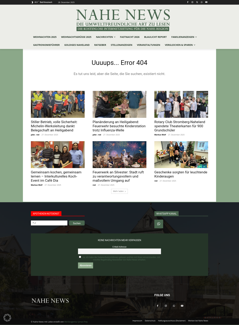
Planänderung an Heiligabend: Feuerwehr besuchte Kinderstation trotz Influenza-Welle (119, 126)
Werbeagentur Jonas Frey (76, 322)
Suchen (77, 223)
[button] (7, 317)
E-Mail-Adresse (119, 247)
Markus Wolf (160, 134)
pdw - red (35, 134)
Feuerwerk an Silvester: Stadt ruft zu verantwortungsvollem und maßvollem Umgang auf (118, 176)
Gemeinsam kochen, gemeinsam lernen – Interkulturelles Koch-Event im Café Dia (56, 176)
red (94, 185)
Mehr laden (119, 191)
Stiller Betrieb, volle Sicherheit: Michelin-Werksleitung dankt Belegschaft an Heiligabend (54, 126)
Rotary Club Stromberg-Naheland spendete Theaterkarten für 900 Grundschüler (179, 126)
